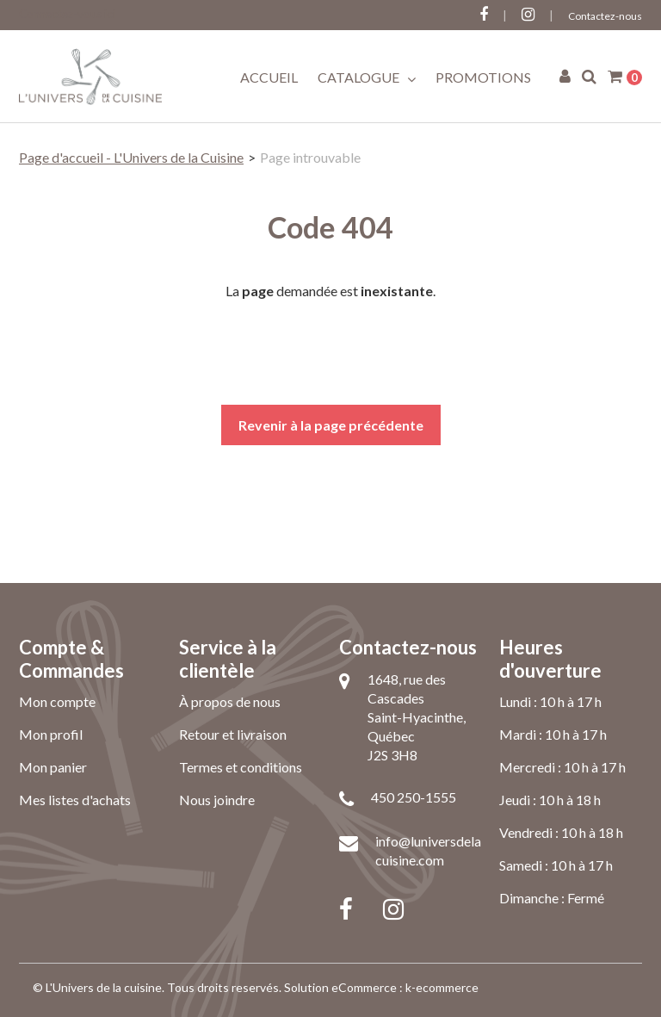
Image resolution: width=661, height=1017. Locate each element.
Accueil (269, 77)
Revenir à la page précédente (330, 425)
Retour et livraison (233, 734)
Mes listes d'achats (75, 799)
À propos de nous (230, 701)
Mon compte (57, 701)
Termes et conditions (240, 767)
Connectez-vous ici (67, 14)
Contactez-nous (605, 15)
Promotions (483, 77)
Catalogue (367, 77)
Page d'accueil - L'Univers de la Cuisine (131, 157)
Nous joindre (217, 799)
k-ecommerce (442, 987)
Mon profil (51, 734)
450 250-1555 (413, 797)
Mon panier (53, 767)
